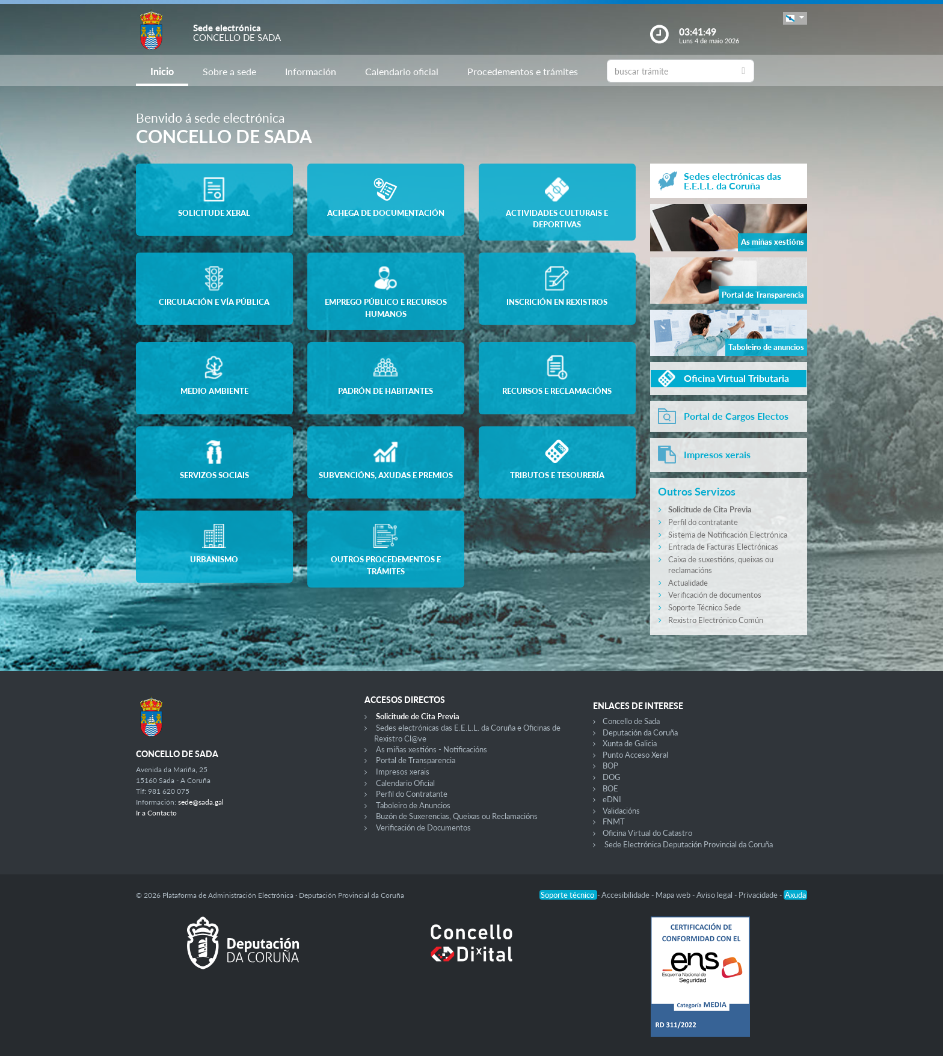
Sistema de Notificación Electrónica (727, 534)
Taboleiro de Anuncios (413, 805)
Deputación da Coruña (640, 732)
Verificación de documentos (714, 595)
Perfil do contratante (703, 522)
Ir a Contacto (156, 812)
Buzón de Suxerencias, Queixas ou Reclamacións (457, 816)
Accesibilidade (626, 895)
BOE (610, 788)
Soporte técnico (568, 895)
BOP (610, 765)
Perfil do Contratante (411, 794)
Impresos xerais (402, 771)
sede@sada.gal (201, 801)
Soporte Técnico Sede (704, 607)
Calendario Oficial (405, 783)
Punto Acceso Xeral (635, 755)
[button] (795, 18)
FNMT (614, 821)
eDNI (612, 799)
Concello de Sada (631, 721)
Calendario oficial (401, 71)
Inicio (162, 71)
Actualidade (688, 583)
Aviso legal (715, 895)
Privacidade (759, 895)
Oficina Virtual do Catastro (647, 833)
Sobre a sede (229, 71)
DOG (612, 777)
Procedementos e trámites (522, 71)
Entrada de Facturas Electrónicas (723, 546)
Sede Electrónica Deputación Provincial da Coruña (688, 844)
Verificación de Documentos (423, 827)
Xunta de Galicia (630, 743)
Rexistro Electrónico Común (715, 620)
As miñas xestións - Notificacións (431, 749)
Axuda (795, 895)
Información (310, 71)
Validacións (621, 810)
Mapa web (674, 895)
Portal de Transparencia (415, 760)
